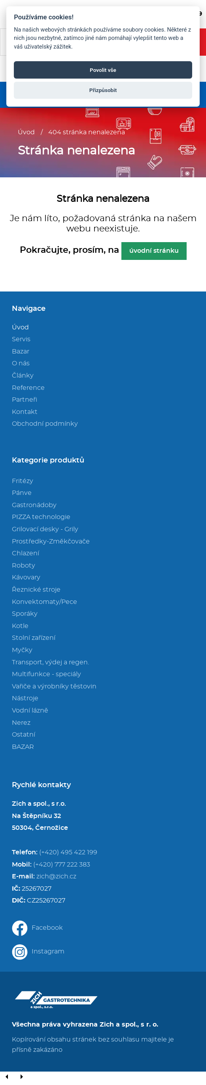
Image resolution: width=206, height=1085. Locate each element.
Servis (21, 339)
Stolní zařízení (33, 638)
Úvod (26, 132)
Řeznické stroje (36, 590)
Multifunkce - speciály (46, 674)
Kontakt (25, 412)
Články (23, 375)
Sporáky (25, 614)
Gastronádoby (34, 505)
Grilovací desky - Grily (45, 529)
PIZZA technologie (41, 517)
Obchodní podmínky (45, 424)
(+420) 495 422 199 (68, 852)
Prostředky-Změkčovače (51, 541)
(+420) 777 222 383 (61, 864)
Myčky (22, 650)
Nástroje (25, 698)
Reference (28, 388)
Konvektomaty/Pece (44, 602)
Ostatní (23, 734)
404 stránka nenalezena (86, 132)
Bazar (20, 351)
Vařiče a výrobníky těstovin (54, 686)
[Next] (21, 1077)
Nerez (21, 723)
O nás (21, 363)
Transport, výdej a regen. (50, 662)
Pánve (22, 493)
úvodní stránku (154, 251)
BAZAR (23, 747)
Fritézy (22, 481)
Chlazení (25, 553)
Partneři (24, 400)
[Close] (35, 1077)
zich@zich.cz (56, 876)
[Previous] (7, 1077)
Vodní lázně (30, 710)
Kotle (20, 626)
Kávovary (26, 577)
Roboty (23, 565)
